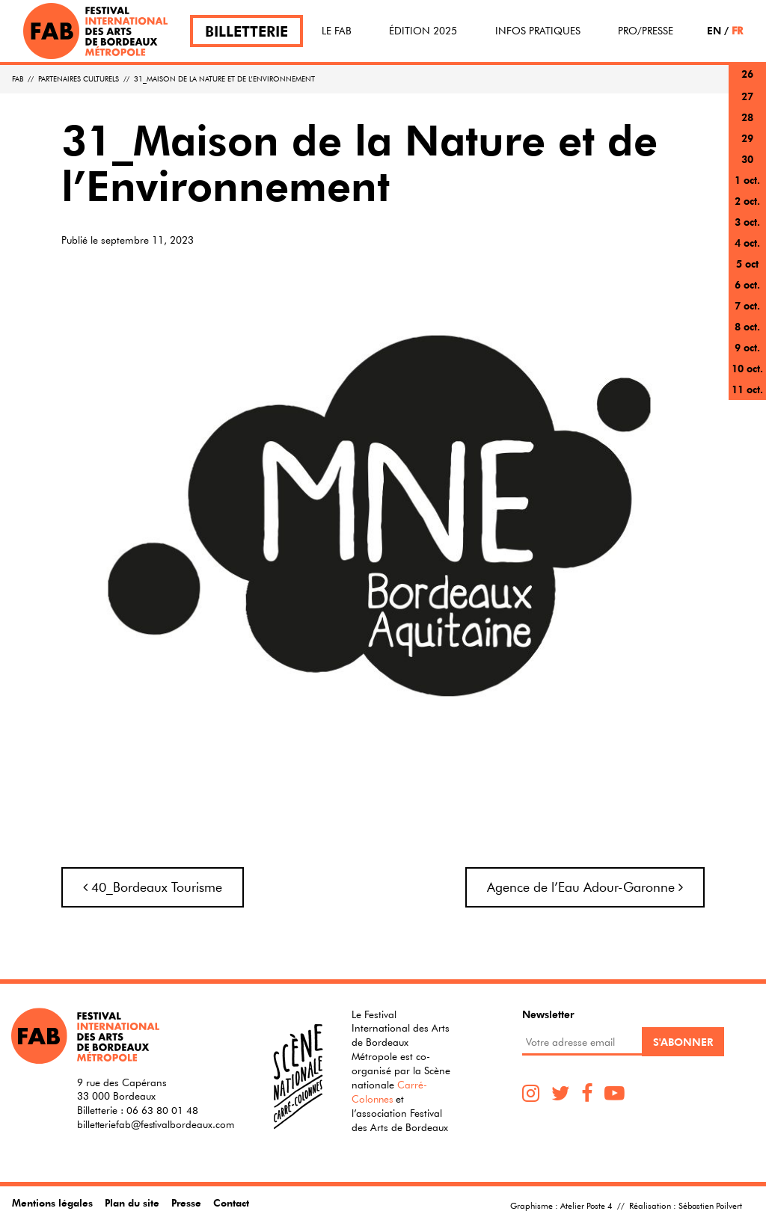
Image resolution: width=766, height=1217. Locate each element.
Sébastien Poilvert (709, 1205)
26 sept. (747, 83)
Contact (233, 1202)
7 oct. (747, 305)
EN (714, 30)
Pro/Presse (645, 30)
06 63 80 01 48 (162, 1110)
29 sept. (747, 147)
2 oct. (747, 201)
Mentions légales (52, 1202)
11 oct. (747, 389)
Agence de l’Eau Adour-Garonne (585, 887)
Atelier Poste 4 (583, 1205)
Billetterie (246, 31)
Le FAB (337, 30)
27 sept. (747, 105)
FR (737, 30)
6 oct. (747, 284)
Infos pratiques (537, 30)
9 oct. (747, 347)
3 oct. (747, 222)
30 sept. (747, 168)
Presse (187, 1202)
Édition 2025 (423, 30)
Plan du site (132, 1202)
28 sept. (747, 126)
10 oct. (747, 368)
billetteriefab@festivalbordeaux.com (158, 1124)
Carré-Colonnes (389, 1092)
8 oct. (747, 326)
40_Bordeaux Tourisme (152, 887)
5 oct (747, 263)
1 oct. (747, 180)
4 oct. (747, 242)
